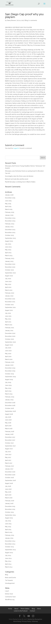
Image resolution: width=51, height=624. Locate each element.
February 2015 (9, 535)
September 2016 (10, 480)
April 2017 (8, 460)
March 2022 (8, 290)
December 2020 (10, 333)
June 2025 (8, 201)
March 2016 (8, 498)
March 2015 (8, 532)
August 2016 (9, 483)
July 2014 (8, 555)
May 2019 (8, 388)
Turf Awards (9, 580)
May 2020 (8, 353)
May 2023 (8, 249)
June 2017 (8, 454)
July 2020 (8, 348)
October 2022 (9, 270)
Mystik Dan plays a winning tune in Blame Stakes (20, 182)
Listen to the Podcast (20, 611)
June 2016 (8, 489)
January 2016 (9, 503)
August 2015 (9, 518)
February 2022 (9, 293)
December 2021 (10, 299)
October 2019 (9, 374)
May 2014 (8, 561)
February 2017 (9, 466)
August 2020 (9, 345)
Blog (26, 20)
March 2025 (8, 209)
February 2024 (9, 224)
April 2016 (8, 495)
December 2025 (10, 198)
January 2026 (9, 195)
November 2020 (10, 336)
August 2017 (9, 448)
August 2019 (9, 379)
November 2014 (10, 544)
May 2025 (8, 203)
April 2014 (8, 564)
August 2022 (9, 276)
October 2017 (9, 443)
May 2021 (8, 319)
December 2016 (10, 472)
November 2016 (10, 474)
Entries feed (9, 594)
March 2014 (8, 567)
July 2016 (8, 486)
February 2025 (9, 212)
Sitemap (35, 621)
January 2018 (9, 434)
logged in (16, 148)
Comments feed (10, 597)
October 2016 (9, 477)
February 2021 (9, 327)
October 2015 (9, 512)
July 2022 (8, 278)
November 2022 (10, 267)
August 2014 (9, 552)
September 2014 (10, 549)
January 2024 (9, 226)
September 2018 (10, 411)
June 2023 (8, 247)
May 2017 (8, 457)
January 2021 (9, 330)
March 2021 (8, 324)
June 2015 (8, 523)
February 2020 (9, 362)
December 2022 (10, 264)
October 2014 (9, 546)
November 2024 (10, 221)
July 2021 (8, 313)
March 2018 (8, 428)
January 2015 (9, 538)
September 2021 (10, 307)
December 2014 (10, 541)
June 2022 (8, 281)
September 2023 (10, 238)
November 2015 (10, 509)
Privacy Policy (26, 621)
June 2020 (8, 350)
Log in (7, 591)
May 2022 (8, 284)
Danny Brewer (11, 20)
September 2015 (10, 515)
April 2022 (8, 287)
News (39, 608)
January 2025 (9, 215)
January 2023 (9, 261)
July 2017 (8, 451)
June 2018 (8, 420)
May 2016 (8, 492)
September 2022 (10, 273)
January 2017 (9, 469)
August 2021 (9, 310)
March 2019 (8, 394)
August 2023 (9, 241)
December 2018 (10, 402)
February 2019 (9, 397)
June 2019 (8, 385)
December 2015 (10, 506)
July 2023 (8, 244)
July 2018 (8, 417)
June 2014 (8, 558)
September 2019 (10, 376)
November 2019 (10, 371)
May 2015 (8, 526)
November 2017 (10, 440)
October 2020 (9, 339)
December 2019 (10, 368)
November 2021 (10, 301)
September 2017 (10, 446)
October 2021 (9, 304)
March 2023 (8, 255)
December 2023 (10, 229)
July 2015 (8, 521)
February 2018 (9, 431)
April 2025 (8, 206)
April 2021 (8, 322)
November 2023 (10, 232)
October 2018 (9, 408)
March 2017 (8, 463)
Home (10, 608)
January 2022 (9, 296)
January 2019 (9, 399)
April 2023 (8, 252)
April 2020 (8, 356)
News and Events (10, 577)
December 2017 (10, 437)
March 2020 (8, 359)
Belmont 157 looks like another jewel (16, 179)
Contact (32, 611)
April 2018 (8, 425)
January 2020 (9, 365)
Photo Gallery (25, 608)
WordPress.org (9, 599)
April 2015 (8, 529)
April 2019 (8, 391)
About (16, 608)
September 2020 (10, 342)
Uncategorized (9, 583)
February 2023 (9, 258)
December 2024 (10, 218)
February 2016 (9, 500)
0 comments (33, 20)
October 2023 (9, 235)
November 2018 (10, 405)
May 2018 (8, 423)
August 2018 (9, 414)
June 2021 (8, 316)
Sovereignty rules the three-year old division (19, 176)
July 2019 (8, 382)
